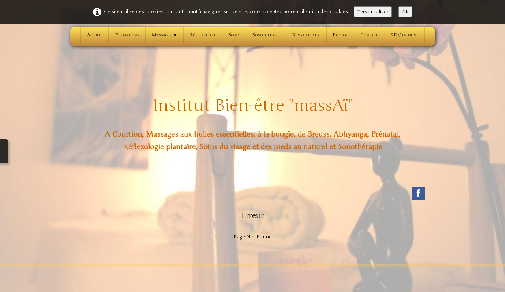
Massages (164, 35)
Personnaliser (373, 12)
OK (405, 12)
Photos (340, 35)
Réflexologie (203, 35)
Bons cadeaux (306, 35)
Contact (369, 35)
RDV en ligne (404, 35)
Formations (127, 35)
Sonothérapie (265, 35)
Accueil (94, 35)
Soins (234, 35)
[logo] (252, 122)
